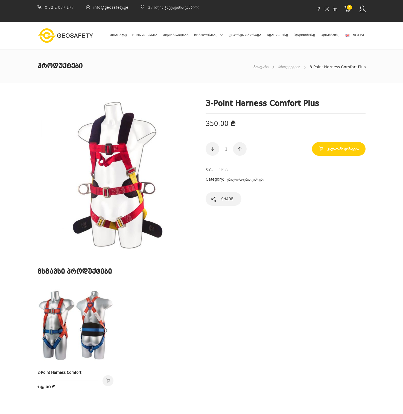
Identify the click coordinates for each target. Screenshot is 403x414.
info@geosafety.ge (111, 7)
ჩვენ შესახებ (144, 35)
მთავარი (118, 35)
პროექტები (304, 35)
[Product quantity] (226, 149)
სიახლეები (277, 35)
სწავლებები (206, 35)
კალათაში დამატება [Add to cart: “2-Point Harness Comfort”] (108, 380)
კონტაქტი (330, 35)
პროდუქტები (289, 66)
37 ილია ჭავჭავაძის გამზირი (173, 7)
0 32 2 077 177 (59, 7)
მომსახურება (176, 35)
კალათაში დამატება (343, 148)
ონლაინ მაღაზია (245, 35)
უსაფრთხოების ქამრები (245, 179)
